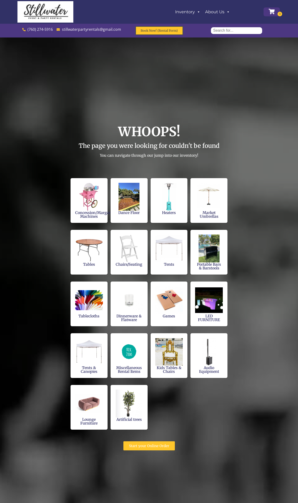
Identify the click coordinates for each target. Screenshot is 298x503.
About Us (217, 11)
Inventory (187, 11)
